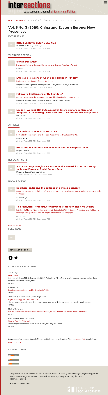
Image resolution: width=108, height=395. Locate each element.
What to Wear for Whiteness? (19, 321)
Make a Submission (20, 250)
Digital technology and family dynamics (23, 299)
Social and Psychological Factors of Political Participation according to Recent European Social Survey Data (56, 167)
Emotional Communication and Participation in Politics (28, 290)
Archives (20, 20)
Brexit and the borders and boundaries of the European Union (52, 147)
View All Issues (14, 225)
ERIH (83, 339)
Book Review (13, 275)
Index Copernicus (15, 342)
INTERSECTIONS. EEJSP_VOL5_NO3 (36, 43)
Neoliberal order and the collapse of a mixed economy (58, 191)
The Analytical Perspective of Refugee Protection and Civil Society (58, 209)
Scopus (78, 339)
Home (11, 20)
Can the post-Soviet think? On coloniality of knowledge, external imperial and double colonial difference (47, 311)
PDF (11, 44)
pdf (11, 237)
